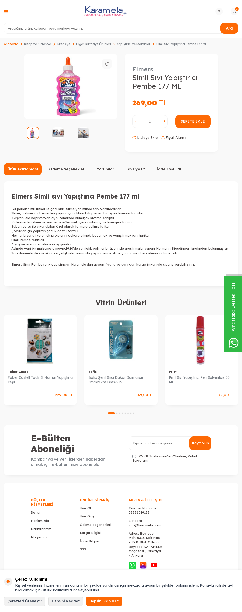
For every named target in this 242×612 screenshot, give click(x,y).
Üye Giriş (87, 516)
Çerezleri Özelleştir (24, 601)
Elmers (142, 69)
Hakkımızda (40, 521)
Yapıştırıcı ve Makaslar (133, 44)
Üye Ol (85, 508)
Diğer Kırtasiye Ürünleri (93, 44)
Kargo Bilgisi (90, 533)
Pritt (173, 372)
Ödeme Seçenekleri (67, 169)
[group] (70, 86)
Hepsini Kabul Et (104, 601)
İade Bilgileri (90, 541)
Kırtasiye (63, 44)
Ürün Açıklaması (23, 169)
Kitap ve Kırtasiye (37, 44)
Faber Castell (19, 372)
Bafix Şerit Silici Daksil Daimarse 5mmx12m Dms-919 (115, 380)
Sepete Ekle (193, 121)
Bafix (92, 372)
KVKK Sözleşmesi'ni (155, 456)
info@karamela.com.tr (146, 525)
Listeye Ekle (145, 137)
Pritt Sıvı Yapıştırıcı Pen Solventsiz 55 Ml (199, 380)
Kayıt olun (200, 443)
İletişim (36, 512)
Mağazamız (40, 537)
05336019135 (139, 512)
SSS (83, 549)
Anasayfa (11, 44)
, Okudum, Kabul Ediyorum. (164, 458)
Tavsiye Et (135, 169)
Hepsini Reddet (66, 601)
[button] (111, 413)
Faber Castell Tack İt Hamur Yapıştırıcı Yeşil (40, 380)
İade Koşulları (169, 169)
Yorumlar (105, 169)
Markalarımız (41, 529)
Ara (229, 28)
